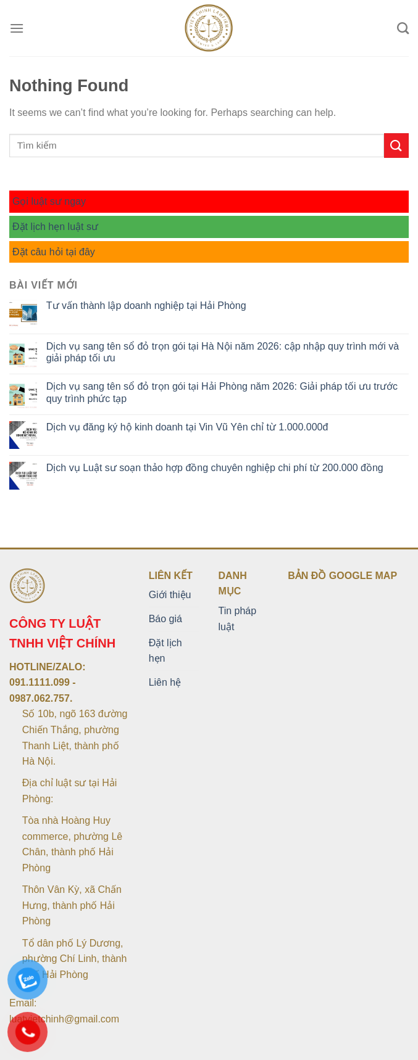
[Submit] (396, 145)
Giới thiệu (170, 595)
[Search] (403, 28)
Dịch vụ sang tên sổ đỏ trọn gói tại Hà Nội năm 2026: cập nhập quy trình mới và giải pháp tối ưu (222, 352)
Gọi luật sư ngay (49, 201)
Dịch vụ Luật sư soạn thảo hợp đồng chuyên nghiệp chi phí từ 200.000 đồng (214, 467)
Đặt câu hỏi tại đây (53, 252)
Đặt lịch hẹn (165, 651)
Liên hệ (165, 682)
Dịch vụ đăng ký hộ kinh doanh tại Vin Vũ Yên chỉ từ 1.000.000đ (187, 427)
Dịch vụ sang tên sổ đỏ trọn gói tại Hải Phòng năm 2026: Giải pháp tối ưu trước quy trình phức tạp (222, 392)
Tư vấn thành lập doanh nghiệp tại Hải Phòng (146, 305)
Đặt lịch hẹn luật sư (55, 226)
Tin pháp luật (237, 619)
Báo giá (165, 619)
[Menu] (16, 28)
